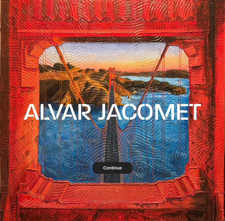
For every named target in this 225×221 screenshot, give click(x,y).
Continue (112, 167)
